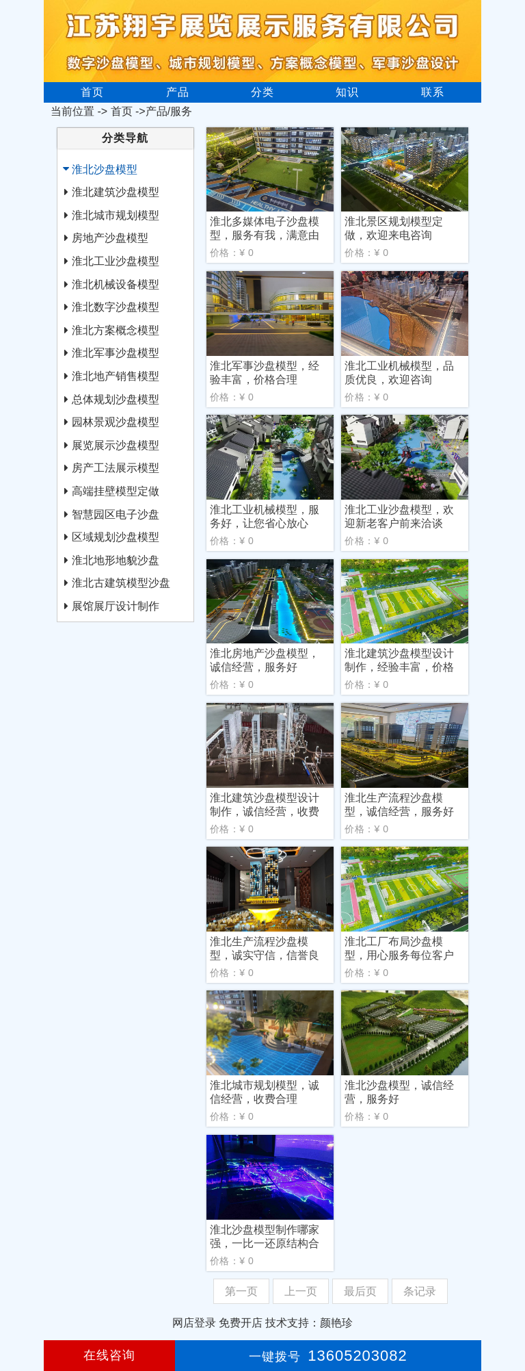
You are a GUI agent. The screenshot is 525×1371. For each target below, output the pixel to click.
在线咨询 (109, 1355)
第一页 (241, 1291)
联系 (432, 92)
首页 (92, 92)
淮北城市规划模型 (115, 215)
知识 (347, 92)
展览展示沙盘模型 (115, 445)
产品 (177, 92)
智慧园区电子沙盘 (115, 514)
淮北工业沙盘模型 (115, 261)
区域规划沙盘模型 (115, 537)
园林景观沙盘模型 (115, 422)
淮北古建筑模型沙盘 (121, 583)
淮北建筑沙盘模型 (115, 192)
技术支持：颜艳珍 (309, 1323)
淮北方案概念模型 (115, 330)
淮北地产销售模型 (115, 376)
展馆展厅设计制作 (115, 606)
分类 (262, 92)
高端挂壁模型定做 (115, 491)
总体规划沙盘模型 (115, 399)
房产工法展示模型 (115, 468)
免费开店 (240, 1323)
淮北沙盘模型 (104, 169)
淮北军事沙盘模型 (115, 353)
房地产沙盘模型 (110, 238)
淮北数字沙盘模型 (115, 307)
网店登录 (194, 1323)
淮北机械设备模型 (115, 284)
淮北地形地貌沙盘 (115, 560)
